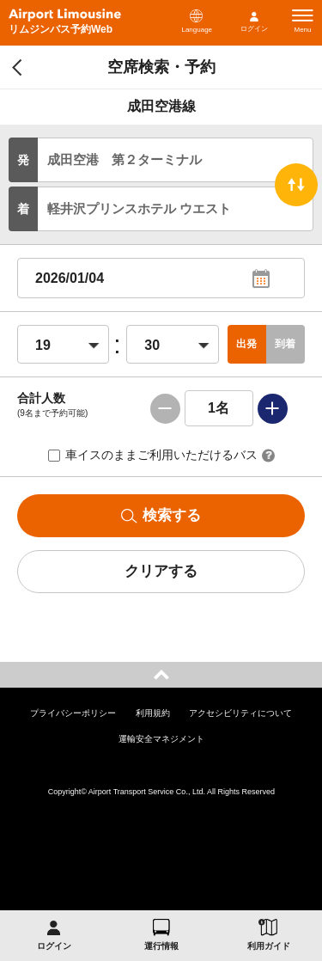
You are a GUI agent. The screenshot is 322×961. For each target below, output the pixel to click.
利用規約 (153, 713)
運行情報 (161, 946)
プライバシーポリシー (73, 713)
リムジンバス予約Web (60, 29)
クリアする (161, 571)
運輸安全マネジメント (161, 739)
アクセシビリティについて (240, 713)
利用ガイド (268, 946)
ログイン (254, 29)
